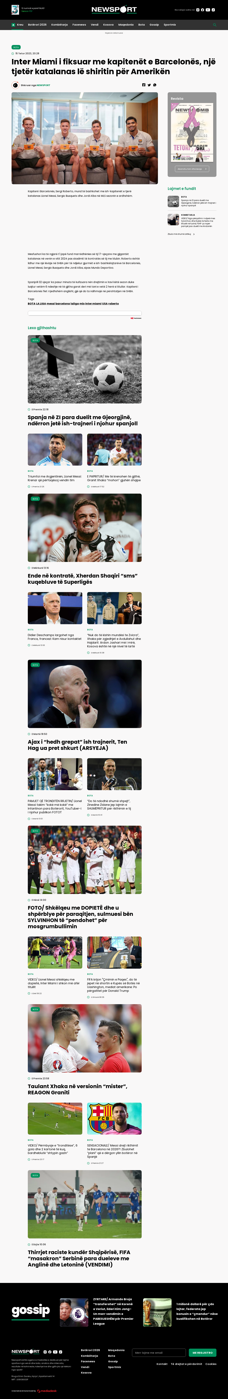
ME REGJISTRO (203, 1353)
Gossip (154, 25)
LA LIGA (41, 303)
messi (51, 303)
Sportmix (170, 25)
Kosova (108, 25)
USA (105, 303)
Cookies (210, 1364)
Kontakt (162, 1364)
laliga (75, 303)
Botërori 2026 (37, 25)
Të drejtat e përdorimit (186, 1364)
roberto (113, 303)
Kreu (20, 25)
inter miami (93, 303)
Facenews (79, 25)
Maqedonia (126, 25)
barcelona (62, 303)
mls (82, 303)
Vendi (94, 25)
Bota (141, 25)
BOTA (31, 303)
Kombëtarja (59, 25)
